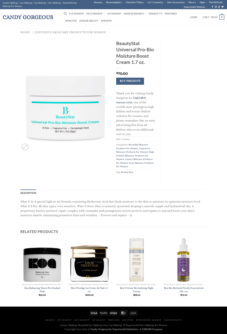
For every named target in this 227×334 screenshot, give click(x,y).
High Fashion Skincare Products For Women (135, 155)
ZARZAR (146, 329)
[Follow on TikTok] (219, 7)
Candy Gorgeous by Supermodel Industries (114, 329)
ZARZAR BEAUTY (88, 20)
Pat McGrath (215, 2)
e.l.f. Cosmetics (155, 2)
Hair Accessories (176, 2)
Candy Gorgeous (28, 17)
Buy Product (130, 81)
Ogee (202, 2)
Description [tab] (28, 193)
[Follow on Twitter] (223, 7)
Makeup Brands (135, 13)
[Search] (65, 13)
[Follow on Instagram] (216, 7)
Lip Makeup (114, 13)
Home (25, 32)
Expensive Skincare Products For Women (70, 32)
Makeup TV (155, 13)
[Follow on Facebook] (212, 7)
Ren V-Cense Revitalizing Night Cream (137, 290)
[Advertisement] (187, 91)
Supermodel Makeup (194, 6)
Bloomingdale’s (114, 2)
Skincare (71, 20)
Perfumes (171, 13)
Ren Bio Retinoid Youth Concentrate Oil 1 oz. (184, 290)
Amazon (98, 2)
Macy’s (192, 2)
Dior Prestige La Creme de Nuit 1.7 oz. (89, 290)
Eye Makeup (76, 13)
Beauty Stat (127, 172)
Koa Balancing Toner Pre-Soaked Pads (42, 290)
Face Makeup (95, 13)
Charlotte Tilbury (135, 2)
